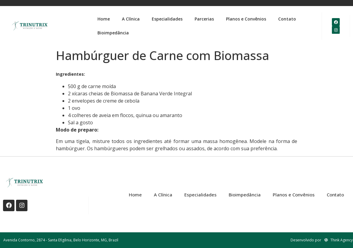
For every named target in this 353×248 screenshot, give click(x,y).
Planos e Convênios (246, 19)
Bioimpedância (113, 33)
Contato (287, 19)
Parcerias (204, 19)
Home (103, 19)
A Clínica (131, 19)
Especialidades (167, 19)
